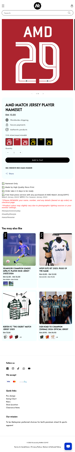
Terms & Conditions (22, 447)
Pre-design (10, 396)
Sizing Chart (11, 399)
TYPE (16, 135)
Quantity (9, 148)
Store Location (12, 404)
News (8, 402)
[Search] (69, 12)
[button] (3, 6)
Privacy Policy (36, 447)
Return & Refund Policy (52, 447)
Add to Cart (37, 160)
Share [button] (10, 173)
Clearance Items (13, 407)
